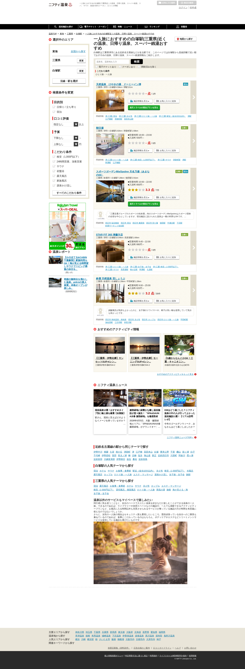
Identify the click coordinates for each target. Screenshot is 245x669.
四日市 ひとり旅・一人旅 (168, 319)
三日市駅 (118, 322)
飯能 (114, 639)
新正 (154, 455)
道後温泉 (139, 635)
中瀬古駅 (171, 223)
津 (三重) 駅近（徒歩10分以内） (172, 116)
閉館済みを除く (149, 67)
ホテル (103, 471)
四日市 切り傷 (152, 223)
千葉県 (97, 632)
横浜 (77, 639)
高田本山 (148, 452)
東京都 (121, 632)
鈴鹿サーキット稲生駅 (114, 226)
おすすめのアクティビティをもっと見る (175, 374)
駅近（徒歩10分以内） (144, 471)
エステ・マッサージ (143, 474)
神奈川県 (79, 632)
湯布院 (159, 635)
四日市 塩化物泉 (112, 223)
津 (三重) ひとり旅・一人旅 (145, 116)
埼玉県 (89, 632)
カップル (108, 474)
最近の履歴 (187, 3)
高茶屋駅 (124, 269)
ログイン (183, 7)
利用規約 (153, 656)
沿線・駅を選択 (69, 81)
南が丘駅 (134, 269)
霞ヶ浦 (190, 455)
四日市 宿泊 (126, 223)
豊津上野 (164, 452)
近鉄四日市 (163, 455)
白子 (192, 452)
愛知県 (154, 632)
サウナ (111, 471)
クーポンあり (128, 67)
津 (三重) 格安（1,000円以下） (143, 160)
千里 (172, 452)
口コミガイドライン (162, 648)
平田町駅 (184, 319)
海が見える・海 (180, 489)
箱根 (88, 635)
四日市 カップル (148, 319)
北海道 (137, 632)
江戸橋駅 (109, 119)
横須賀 (90, 639)
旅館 (188, 474)
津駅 (189, 116)
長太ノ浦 (122, 455)
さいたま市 (104, 639)
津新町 (127, 452)
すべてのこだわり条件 (69, 193)
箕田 (114, 455)
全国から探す (78, 51)
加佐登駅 (109, 322)
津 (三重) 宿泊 (111, 116)
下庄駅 (179, 223)
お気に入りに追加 (168, 101)
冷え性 (159, 471)
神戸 (159, 639)
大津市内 (150, 639)
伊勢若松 (106, 455)
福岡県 (162, 632)
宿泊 (96, 471)
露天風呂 (98, 474)
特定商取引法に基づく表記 (136, 656)
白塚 (156, 452)
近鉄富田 (98, 459)
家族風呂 (62, 180)
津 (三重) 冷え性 (125, 116)
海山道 (147, 455)
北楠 (134, 455)
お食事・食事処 (123, 471)
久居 (112, 452)
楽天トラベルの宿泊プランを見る (144, 107)
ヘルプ (178, 648)
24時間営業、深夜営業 (69, 161)
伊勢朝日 (120, 459)
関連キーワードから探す (62, 643)
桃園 (106, 452)
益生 (129, 459)
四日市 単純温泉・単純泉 (115, 319)
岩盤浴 (60, 171)
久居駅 (149, 269)
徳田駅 (162, 223)
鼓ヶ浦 (185, 452)
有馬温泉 (96, 635)
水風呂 (190, 471)
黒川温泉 (149, 635)
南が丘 (119, 452)
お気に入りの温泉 (167, 3)
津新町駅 (118, 119)
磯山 (178, 452)
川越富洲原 (109, 459)
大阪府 (129, 632)
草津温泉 (79, 635)
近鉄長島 (143, 459)
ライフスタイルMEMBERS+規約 (173, 656)
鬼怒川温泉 (169, 635)
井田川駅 (128, 322)
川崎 (83, 639)
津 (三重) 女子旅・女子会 (140, 267)
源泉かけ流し (161, 474)
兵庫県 (105, 632)
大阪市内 (130, 639)
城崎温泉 (106, 635)
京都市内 (140, 639)
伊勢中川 (98, 452)
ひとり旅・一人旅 (123, 474)
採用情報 (192, 656)
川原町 (173, 455)
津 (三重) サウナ (164, 160)
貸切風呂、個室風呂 (126, 489)
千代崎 (97, 455)
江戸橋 (139, 452)
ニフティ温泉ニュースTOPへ (180, 437)
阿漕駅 (108, 163)
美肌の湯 (160, 489)
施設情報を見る (141, 101)
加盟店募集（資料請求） (119, 648)
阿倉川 (182, 455)
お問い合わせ (190, 648)
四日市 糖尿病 (138, 223)
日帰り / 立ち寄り (66, 107)
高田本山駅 (128, 119)
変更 (81, 60)
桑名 (135, 459)
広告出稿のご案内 (142, 648)
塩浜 (140, 455)
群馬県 (113, 632)
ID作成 (193, 7)
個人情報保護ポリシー (113, 656)
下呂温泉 (116, 635)
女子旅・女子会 (177, 474)
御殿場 (121, 639)
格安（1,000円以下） (174, 471)
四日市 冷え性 (134, 319)
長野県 (145, 632)
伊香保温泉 (127, 635)
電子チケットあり (107, 67)
